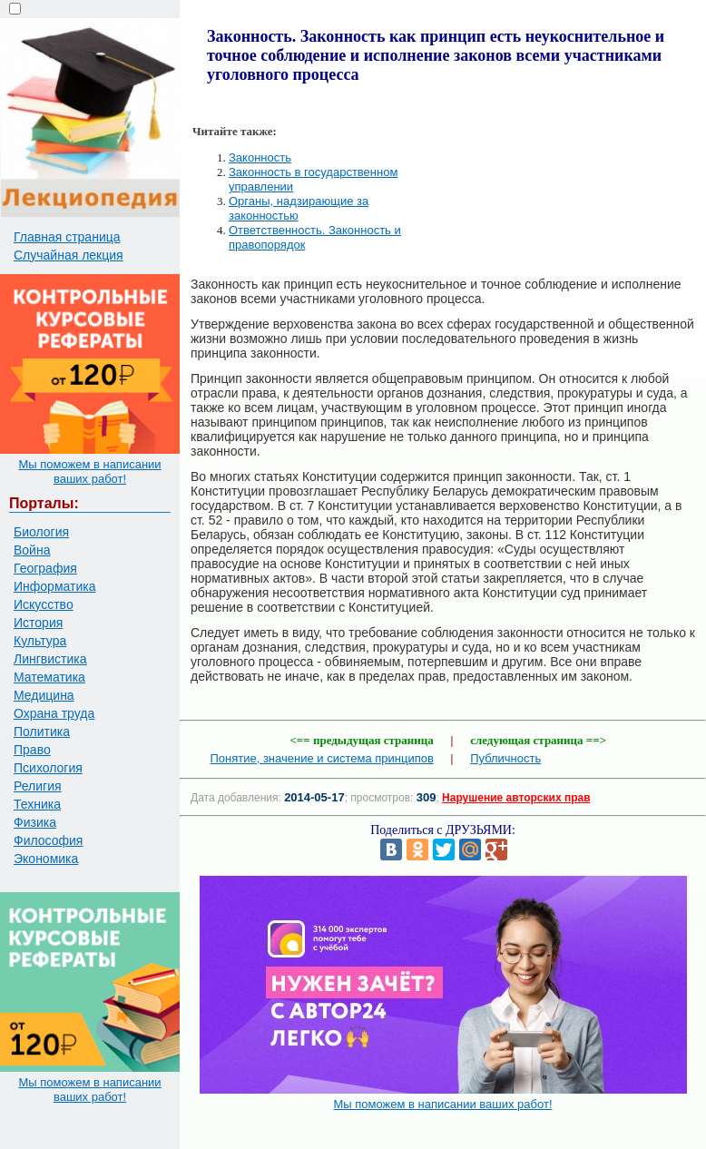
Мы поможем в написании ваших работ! (89, 471)
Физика (35, 822)
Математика (49, 677)
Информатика (54, 586)
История (38, 622)
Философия (48, 840)
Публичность (505, 758)
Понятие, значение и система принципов (321, 758)
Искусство (44, 604)
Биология (41, 532)
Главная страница (67, 237)
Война (32, 550)
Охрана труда (54, 713)
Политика (42, 731)
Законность (260, 157)
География (45, 568)
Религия (38, 786)
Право (32, 749)
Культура (40, 640)
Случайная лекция (68, 255)
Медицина (44, 695)
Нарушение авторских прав (516, 797)
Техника (37, 804)
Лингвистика (50, 659)
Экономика (46, 858)
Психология (48, 768)
